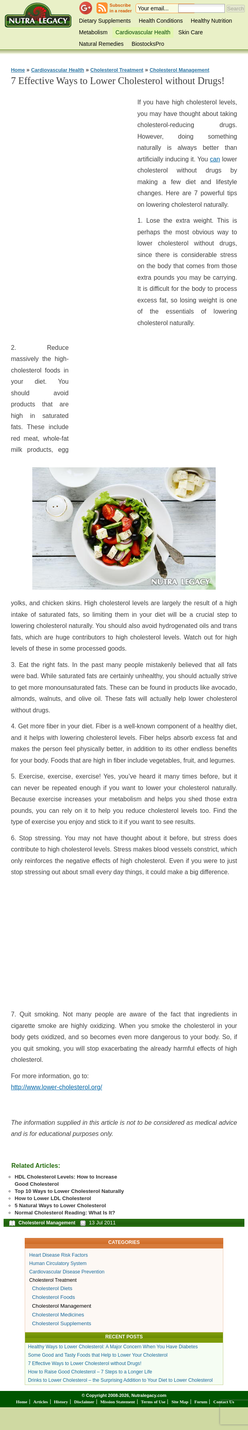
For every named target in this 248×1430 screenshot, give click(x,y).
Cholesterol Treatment (117, 70)
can (215, 159)
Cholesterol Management (179, 70)
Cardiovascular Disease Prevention (66, 1272)
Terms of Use (153, 1401)
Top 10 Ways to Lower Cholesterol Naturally (69, 1191)
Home (18, 70)
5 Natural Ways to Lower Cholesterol (60, 1205)
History (61, 1401)
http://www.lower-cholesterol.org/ (56, 1087)
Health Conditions (161, 21)
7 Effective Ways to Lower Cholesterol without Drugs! (84, 1363)
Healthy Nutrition (211, 21)
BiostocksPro (148, 44)
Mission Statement (117, 1401)
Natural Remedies (101, 44)
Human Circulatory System (58, 1263)
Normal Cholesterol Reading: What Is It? (65, 1213)
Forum (201, 1401)
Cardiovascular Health (143, 32)
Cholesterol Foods (53, 1297)
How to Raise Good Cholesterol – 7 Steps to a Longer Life (90, 1372)
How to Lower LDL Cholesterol (53, 1198)
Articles (40, 1401)
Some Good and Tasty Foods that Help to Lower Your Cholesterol (97, 1355)
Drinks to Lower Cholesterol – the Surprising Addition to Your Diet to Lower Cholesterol (120, 1380)
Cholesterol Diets (52, 1288)
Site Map (179, 1401)
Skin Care (190, 32)
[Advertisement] (70, 213)
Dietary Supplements (105, 21)
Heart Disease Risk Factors (58, 1255)
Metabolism (93, 32)
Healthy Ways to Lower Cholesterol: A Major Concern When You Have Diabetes (113, 1347)
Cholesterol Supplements (61, 1323)
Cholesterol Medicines (58, 1315)
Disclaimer (84, 1401)
